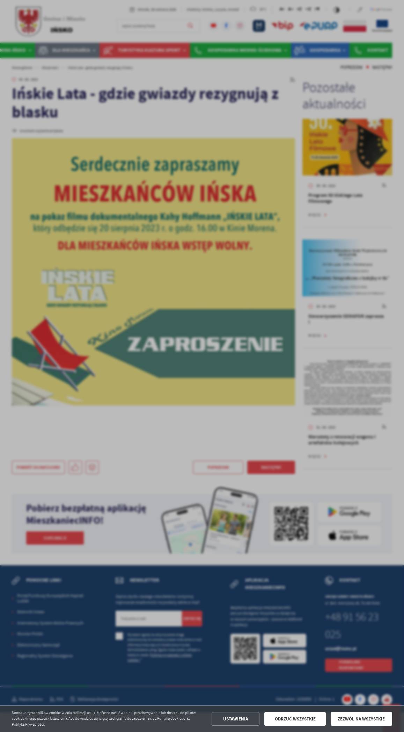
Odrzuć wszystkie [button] (295, 719)
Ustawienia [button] (235, 719)
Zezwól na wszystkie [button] (361, 719)
